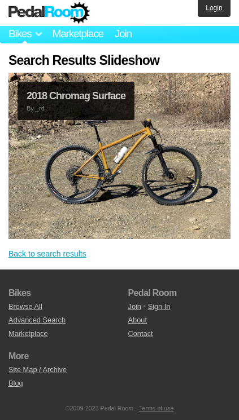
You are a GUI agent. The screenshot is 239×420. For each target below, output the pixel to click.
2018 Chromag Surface (76, 95)
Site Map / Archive (37, 369)
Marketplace (77, 33)
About (137, 320)
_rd (40, 108)
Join (123, 33)
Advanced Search (37, 320)
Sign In (159, 306)
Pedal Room (49, 13)
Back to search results (47, 253)
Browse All (25, 306)
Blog (15, 383)
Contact (140, 333)
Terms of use (156, 408)
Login (214, 8)
